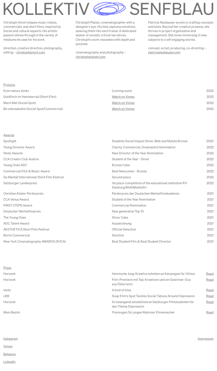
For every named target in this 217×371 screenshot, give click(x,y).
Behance (9, 354)
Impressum (206, 338)
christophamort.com (30, 52)
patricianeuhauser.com (164, 52)
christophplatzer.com (91, 57)
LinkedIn (9, 362)
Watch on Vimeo (123, 96)
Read (210, 273)
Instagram (10, 338)
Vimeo (8, 346)
